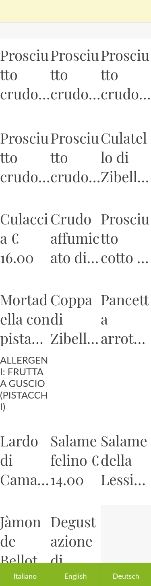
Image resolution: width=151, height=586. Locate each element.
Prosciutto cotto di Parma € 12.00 (125, 238)
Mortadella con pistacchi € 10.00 (25, 318)
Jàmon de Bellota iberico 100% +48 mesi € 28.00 (23, 541)
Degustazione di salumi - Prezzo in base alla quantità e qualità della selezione (73, 541)
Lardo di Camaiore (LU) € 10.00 (25, 460)
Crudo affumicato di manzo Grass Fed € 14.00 (74, 238)
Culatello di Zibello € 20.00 (125, 157)
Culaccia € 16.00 (24, 238)
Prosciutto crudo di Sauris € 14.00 (74, 74)
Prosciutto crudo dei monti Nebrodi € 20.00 (74, 157)
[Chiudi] (11, 11)
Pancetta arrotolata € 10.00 (125, 318)
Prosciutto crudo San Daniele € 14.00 (24, 157)
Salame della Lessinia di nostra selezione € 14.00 (124, 460)
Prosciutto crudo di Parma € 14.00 (24, 74)
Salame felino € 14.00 (74, 460)
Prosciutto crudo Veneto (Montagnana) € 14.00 (125, 74)
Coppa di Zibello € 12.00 (73, 318)
